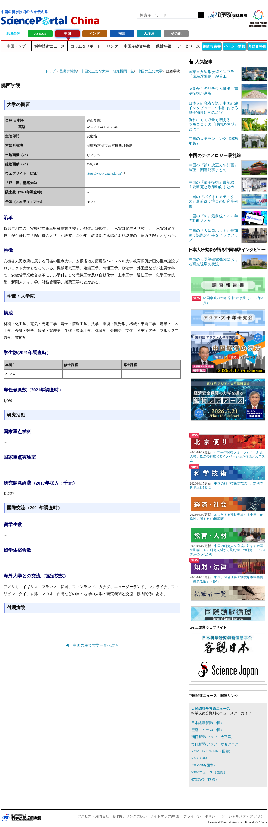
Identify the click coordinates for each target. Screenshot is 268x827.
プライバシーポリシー (201, 816)
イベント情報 (234, 46)
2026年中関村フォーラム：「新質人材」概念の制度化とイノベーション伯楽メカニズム (227, 456)
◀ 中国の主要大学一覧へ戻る (92, 645)
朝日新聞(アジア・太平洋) (212, 737)
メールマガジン (242, 23)
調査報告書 (212, 46)
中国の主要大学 (150, 71)
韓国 (121, 34)
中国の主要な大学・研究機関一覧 (107, 71)
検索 (201, 15)
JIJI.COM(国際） (204, 765)
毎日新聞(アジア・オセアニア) (215, 744)
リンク (112, 46)
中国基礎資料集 (137, 46)
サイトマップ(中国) (165, 816)
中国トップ (16, 46)
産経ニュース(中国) (206, 730)
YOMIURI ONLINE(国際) (210, 751)
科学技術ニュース (49, 46)
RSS (214, 23)
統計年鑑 (163, 46)
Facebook (224, 23)
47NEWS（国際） (205, 779)
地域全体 (13, 34)
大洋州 (149, 34)
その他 (176, 34)
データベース (188, 46)
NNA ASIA (199, 758)
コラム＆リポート (85, 46)
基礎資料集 (257, 46)
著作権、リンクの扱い (129, 816)
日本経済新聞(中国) (206, 723)
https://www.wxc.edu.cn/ (104, 173)
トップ (50, 71)
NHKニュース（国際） (209, 772)
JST (21, 817)
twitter (233, 23)
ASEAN (40, 34)
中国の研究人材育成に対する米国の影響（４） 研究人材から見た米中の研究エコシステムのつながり (228, 550)
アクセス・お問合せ (93, 816)
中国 (67, 34)
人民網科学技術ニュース (210, 709)
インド (94, 34)
